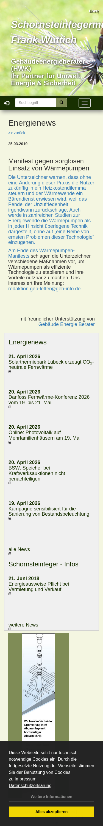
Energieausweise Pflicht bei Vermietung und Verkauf (39, 586)
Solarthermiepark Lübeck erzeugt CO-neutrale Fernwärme (51, 364)
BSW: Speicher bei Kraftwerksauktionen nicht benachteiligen (37, 473)
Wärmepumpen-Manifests (41, 253)
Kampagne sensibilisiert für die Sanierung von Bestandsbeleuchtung (49, 511)
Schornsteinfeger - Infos (44, 564)
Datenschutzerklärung (30, 785)
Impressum (25, 779)
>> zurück (16, 133)
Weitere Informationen (52, 796)
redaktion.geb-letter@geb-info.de (44, 288)
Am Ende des (23, 250)
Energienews (28, 342)
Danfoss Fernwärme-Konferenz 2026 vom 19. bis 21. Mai (49, 399)
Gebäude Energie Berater (66, 324)
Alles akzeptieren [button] (51, 812)
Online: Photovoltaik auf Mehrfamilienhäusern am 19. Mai (44, 435)
